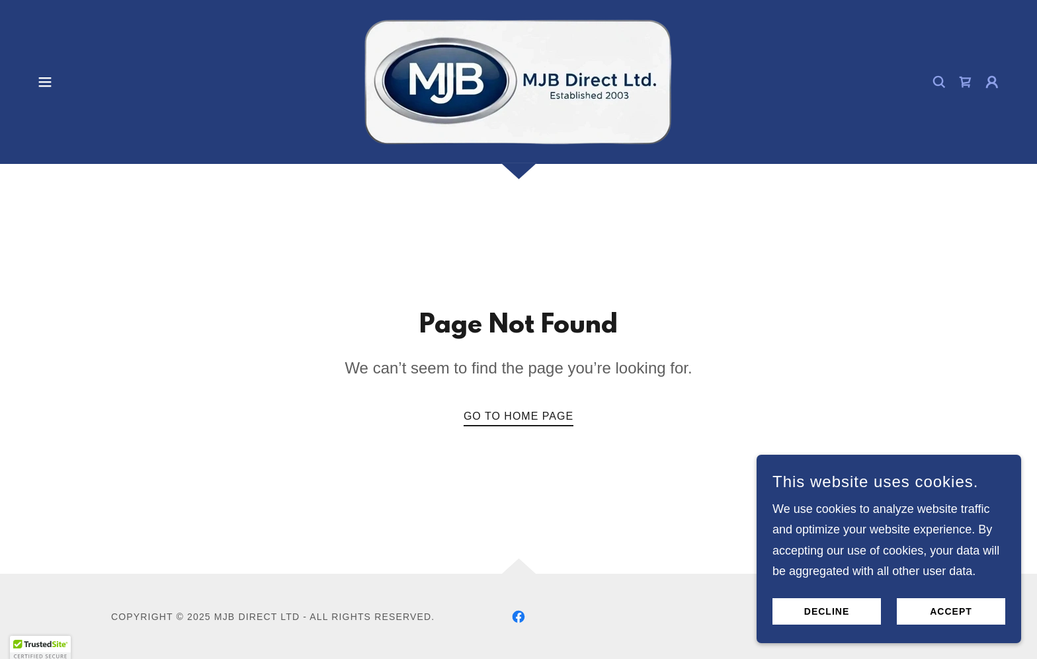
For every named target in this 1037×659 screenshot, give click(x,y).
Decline (826, 611)
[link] (518, 81)
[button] (45, 82)
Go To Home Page (518, 416)
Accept (951, 611)
